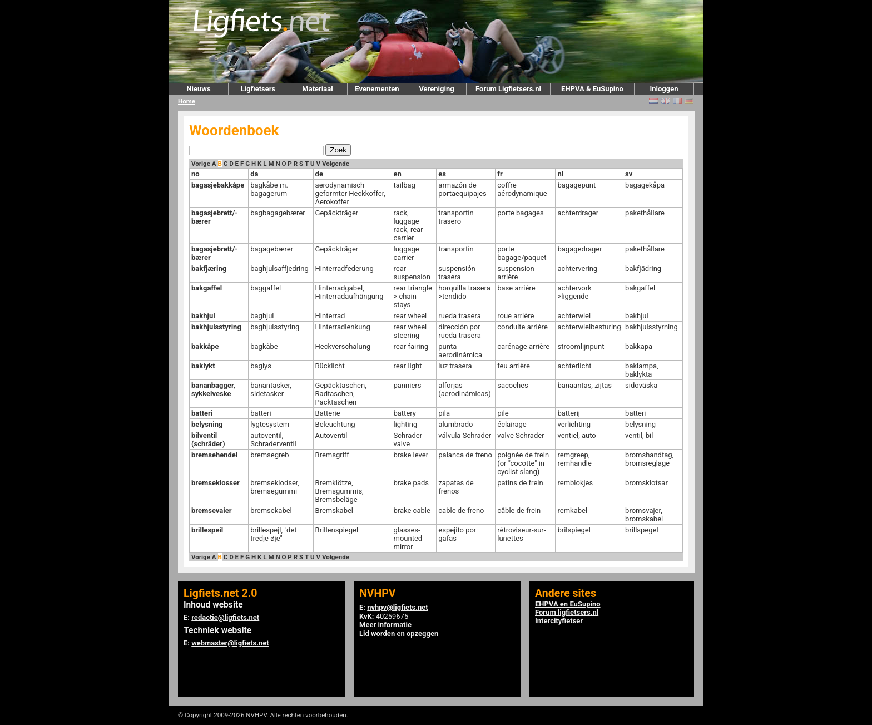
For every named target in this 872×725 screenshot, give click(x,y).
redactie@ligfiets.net (225, 617)
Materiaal (317, 89)
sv (628, 174)
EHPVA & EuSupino (592, 89)
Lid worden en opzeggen (398, 633)
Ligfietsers (258, 89)
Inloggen (664, 89)
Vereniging (436, 89)
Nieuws (198, 89)
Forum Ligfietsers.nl (508, 89)
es (442, 174)
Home (186, 101)
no (195, 174)
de (319, 174)
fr (499, 174)
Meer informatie (385, 624)
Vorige (200, 163)
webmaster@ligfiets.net (230, 643)
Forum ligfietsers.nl (566, 612)
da (254, 174)
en (398, 174)
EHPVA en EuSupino (568, 604)
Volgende (335, 163)
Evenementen (377, 89)
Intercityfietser (559, 621)
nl (560, 174)
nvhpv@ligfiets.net (397, 607)
